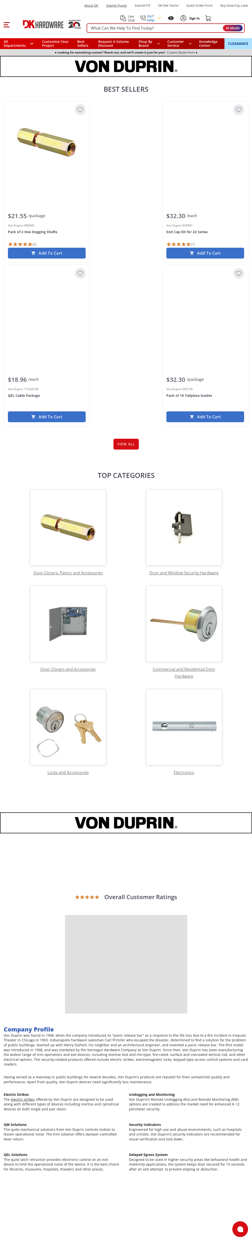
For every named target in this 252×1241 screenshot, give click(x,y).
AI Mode (233, 28)
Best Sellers (82, 43)
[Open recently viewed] (171, 18)
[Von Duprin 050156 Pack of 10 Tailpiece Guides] (205, 306)
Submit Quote (116, 5)
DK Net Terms (168, 5)
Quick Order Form (199, 5)
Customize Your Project (55, 43)
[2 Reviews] (22, 244)
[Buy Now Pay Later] (234, 5)
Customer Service (175, 44)
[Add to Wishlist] (80, 109)
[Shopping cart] (208, 18)
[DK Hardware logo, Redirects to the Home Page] (46, 24)
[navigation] (179, 43)
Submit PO (142, 5)
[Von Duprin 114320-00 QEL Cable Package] (47, 306)
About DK (91, 5)
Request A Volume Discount (113, 43)
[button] (6, 24)
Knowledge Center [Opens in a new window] (208, 43)
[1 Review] (180, 244)
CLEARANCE (238, 43)
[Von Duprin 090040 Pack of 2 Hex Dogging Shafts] (47, 142)
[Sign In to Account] (194, 18)
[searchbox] (165, 28)
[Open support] (240, 1229)
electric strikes (23, 1099)
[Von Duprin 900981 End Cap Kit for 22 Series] (205, 142)
